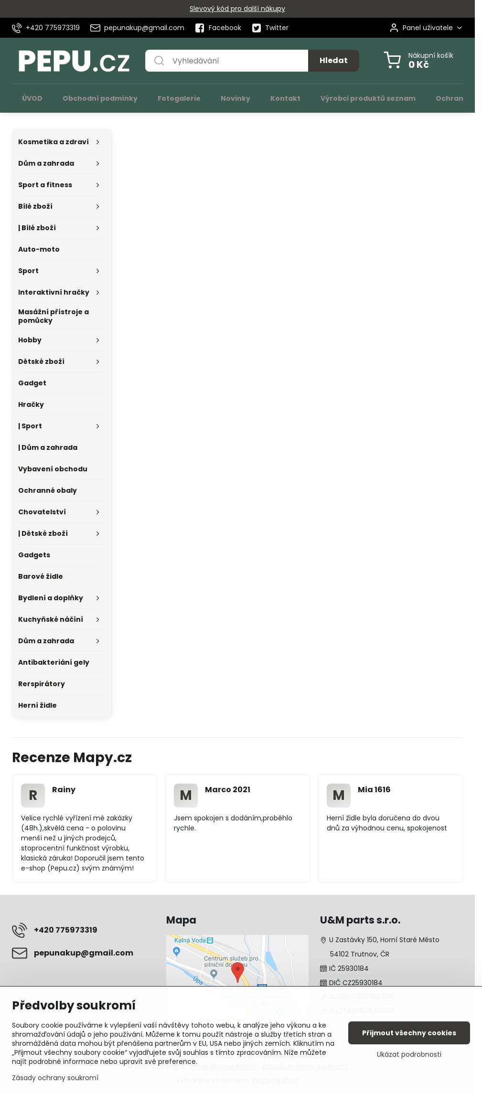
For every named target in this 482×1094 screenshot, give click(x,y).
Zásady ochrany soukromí (55, 1078)
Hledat (334, 60)
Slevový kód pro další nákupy (237, 8)
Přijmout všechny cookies (409, 1033)
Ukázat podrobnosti (409, 1054)
